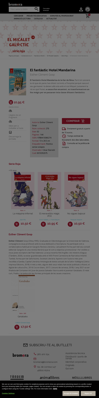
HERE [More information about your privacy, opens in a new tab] (55, 389)
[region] (49, 389)
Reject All (88, 393)
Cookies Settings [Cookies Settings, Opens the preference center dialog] (8, 393)
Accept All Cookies (71, 393)
